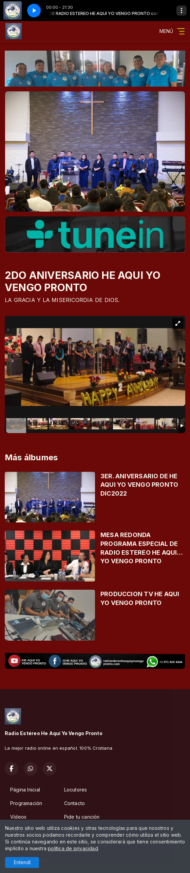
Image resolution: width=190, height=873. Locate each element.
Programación (26, 803)
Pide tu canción (82, 817)
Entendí (22, 862)
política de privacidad (73, 848)
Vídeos (18, 817)
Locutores (75, 789)
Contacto (74, 803)
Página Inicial (25, 789)
